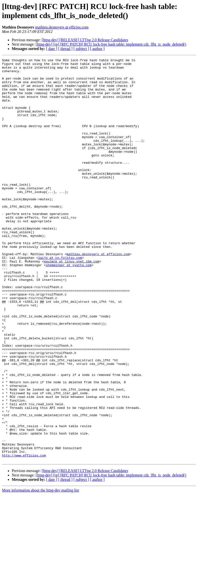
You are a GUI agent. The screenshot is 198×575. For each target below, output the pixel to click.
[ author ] (97, 49)
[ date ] (51, 49)
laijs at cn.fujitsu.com (60, 298)
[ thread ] (65, 49)
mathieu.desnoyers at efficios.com (61, 27)
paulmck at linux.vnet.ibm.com (71, 302)
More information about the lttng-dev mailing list (40, 571)
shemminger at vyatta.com (68, 306)
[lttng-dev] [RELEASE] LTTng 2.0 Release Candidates (85, 40)
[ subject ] (81, 49)
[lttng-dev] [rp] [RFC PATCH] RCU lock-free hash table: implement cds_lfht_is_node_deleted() (111, 44)
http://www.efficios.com (24, 535)
